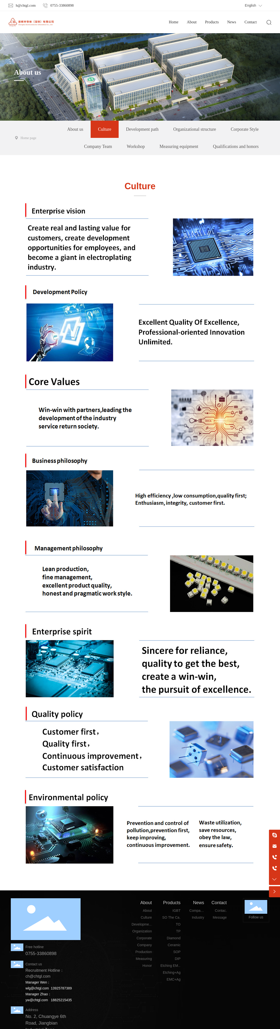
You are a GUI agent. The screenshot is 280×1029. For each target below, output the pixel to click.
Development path (142, 129)
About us (27, 72)
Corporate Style (245, 129)
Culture (104, 129)
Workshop (136, 146)
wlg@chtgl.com (37, 988)
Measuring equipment (179, 146)
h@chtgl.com (26, 5)
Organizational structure (194, 129)
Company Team (98, 146)
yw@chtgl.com (37, 1000)
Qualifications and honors (236, 146)
